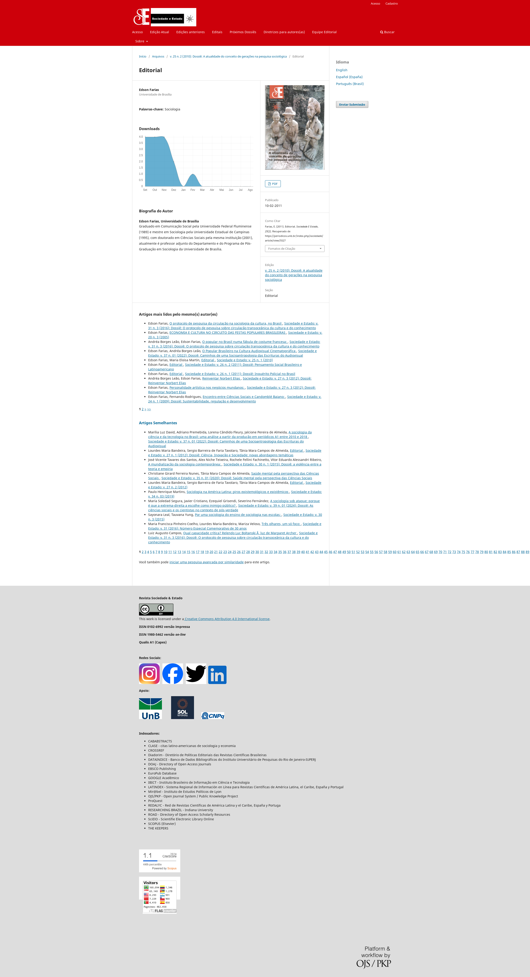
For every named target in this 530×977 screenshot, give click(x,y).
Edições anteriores (190, 32)
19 (207, 552)
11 (170, 552)
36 (285, 552)
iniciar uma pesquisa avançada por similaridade (206, 562)
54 (367, 552)
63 (408, 552)
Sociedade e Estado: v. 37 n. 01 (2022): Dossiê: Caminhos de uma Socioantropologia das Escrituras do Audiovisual (232, 353)
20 (211, 552)
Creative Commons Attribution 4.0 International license (227, 619)
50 (349, 552)
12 (175, 552)
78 (477, 552)
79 (482, 552)
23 (225, 552)
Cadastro (391, 3)
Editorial (208, 360)
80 (486, 552)
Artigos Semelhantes (158, 422)
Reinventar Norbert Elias (221, 378)
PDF (274, 184)
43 (317, 552)
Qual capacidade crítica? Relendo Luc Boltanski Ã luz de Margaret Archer (240, 533)
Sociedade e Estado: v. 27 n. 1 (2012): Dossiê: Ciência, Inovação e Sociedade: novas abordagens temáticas (234, 452)
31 (262, 552)
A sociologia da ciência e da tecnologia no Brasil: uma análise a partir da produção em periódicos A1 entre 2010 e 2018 (230, 434)
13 (179, 552)
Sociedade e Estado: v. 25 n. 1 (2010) (245, 360)
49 (344, 552)
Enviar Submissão (352, 104)
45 (326, 552)
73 (454, 552)
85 (509, 552)
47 (335, 552)
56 (376, 552)
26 (239, 552)
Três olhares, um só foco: (281, 524)
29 (252, 552)
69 (436, 552)
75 (463, 552)
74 (459, 552)
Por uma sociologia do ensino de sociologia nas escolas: (238, 514)
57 (381, 552)
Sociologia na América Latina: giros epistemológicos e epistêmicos (238, 492)
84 (504, 552)
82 (495, 552)
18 (202, 552)
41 (307, 552)
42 (312, 552)
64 (413, 552)
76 (468, 552)
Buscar (387, 32)
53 (362, 552)
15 (188, 552)
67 (427, 552)
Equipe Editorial (324, 32)
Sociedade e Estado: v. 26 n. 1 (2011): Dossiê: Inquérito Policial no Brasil (240, 374)
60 (394, 552)
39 (298, 552)
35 (280, 552)
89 (527, 552)
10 (165, 552)
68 (431, 552)
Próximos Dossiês (243, 32)
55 (372, 552)
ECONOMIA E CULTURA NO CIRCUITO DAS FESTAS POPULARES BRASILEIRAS (227, 332)
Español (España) (349, 77)
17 (197, 552)
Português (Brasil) (350, 84)
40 (303, 552)
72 (449, 552)
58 (385, 552)
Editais (217, 32)
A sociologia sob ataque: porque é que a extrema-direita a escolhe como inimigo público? (234, 503)
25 (234, 552)
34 (275, 552)
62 (404, 552)
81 (491, 552)
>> (149, 409)
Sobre (140, 41)
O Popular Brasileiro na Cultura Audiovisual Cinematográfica (249, 351)
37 (289, 552)
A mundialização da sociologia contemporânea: (185, 464)
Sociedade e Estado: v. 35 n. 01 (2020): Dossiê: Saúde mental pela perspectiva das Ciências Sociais (236, 478)
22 (220, 552)
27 (243, 552)
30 (257, 552)
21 (216, 552)
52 (358, 552)
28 (248, 552)
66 (422, 552)
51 (353, 552)
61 (399, 552)
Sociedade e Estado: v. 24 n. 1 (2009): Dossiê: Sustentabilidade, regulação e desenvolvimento (234, 398)
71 (445, 552)
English (341, 70)
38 (294, 552)
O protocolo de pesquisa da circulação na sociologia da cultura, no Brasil (225, 323)
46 (330, 552)
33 (271, 552)
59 (390, 552)
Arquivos (158, 56)
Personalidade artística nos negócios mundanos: (207, 387)
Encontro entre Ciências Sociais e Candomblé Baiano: (244, 396)
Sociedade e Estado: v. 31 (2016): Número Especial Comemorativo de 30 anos (234, 526)
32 (266, 552)
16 (193, 552)
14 (184, 552)
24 (230, 552)
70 (440, 552)
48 (339, 552)
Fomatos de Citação (281, 248)
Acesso (137, 32)
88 (523, 552)
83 (500, 552)
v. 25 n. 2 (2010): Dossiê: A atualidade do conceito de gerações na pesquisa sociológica (228, 56)
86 (514, 552)
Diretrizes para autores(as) (284, 32)
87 (518, 552)
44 (321, 552)
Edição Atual (159, 32)
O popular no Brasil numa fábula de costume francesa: (245, 341)
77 (472, 552)
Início (142, 56)
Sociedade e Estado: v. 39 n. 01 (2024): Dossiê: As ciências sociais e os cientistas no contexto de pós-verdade (230, 507)
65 (417, 552)
